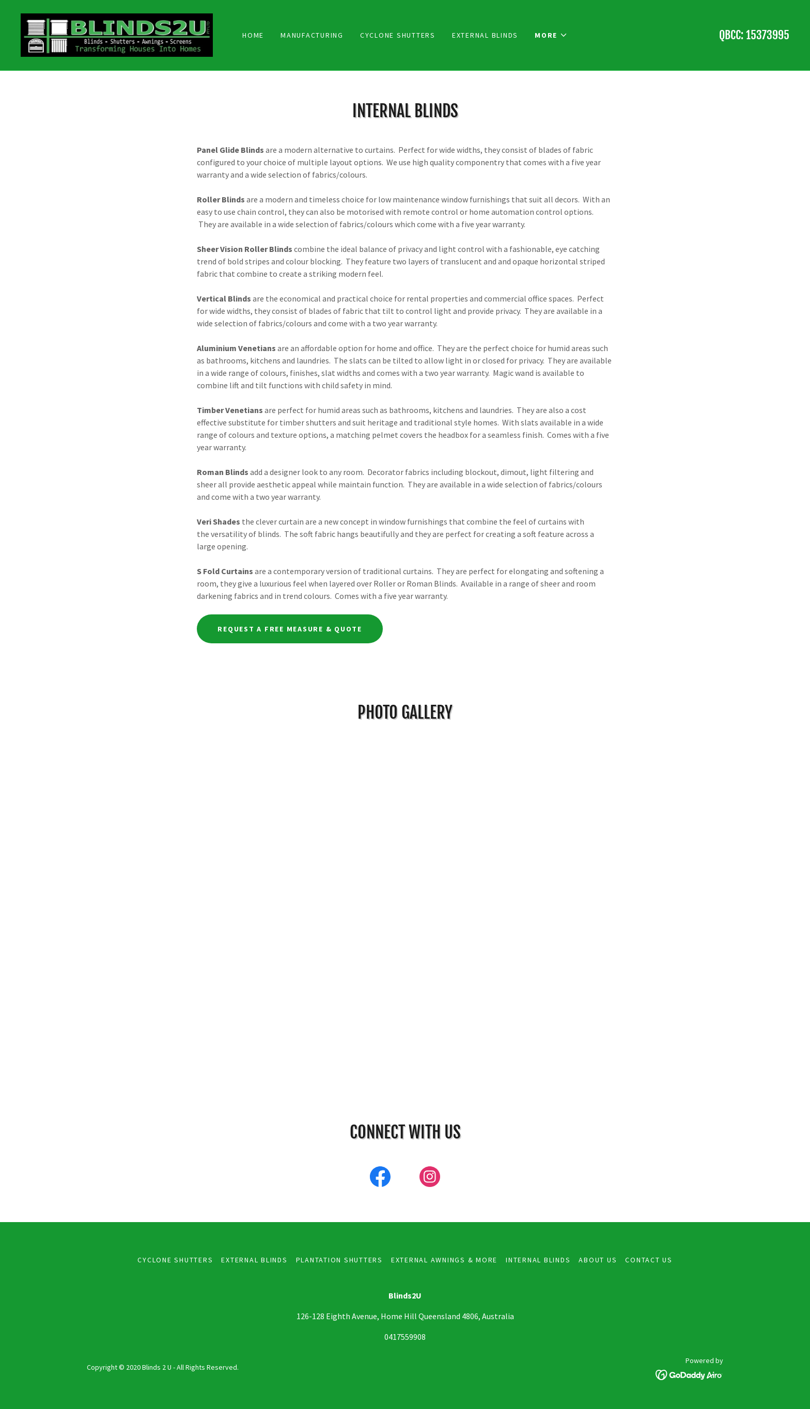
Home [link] (253, 35)
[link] (117, 34)
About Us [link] (598, 1259)
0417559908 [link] (405, 1337)
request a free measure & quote (289, 629)
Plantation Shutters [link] (339, 1259)
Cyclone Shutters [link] (397, 35)
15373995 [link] (767, 35)
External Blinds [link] (485, 35)
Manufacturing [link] (312, 35)
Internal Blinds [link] (538, 1259)
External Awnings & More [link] (444, 1259)
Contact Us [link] (649, 1259)
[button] (551, 35)
